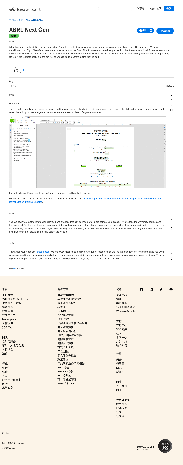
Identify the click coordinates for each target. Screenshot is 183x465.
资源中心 (121, 295)
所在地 (120, 371)
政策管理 (62, 359)
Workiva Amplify (125, 311)
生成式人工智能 (11, 303)
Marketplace (9, 319)
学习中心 (121, 337)
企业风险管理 (65, 315)
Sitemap (21, 443)
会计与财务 (9, 341)
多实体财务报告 (66, 355)
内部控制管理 (65, 339)
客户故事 (121, 303)
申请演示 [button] (165, 30)
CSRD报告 (63, 311)
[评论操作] (171, 110)
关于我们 (121, 385)
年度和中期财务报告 (69, 299)
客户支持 (121, 329)
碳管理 (61, 307)
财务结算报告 (65, 327)
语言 (143, 8)
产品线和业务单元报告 (71, 363)
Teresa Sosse (42, 252)
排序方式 (170, 86)
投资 (5, 375)
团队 (5, 337)
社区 (21, 20)
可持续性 (7, 349)
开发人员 (121, 341)
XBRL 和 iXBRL (66, 383)
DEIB (119, 367)
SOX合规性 (64, 375)
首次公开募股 (65, 347)
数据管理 (7, 311)
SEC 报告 (63, 367)
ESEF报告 (63, 319)
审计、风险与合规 (13, 345)
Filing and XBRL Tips (34, 20)
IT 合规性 (63, 351)
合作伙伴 (7, 323)
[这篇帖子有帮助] (16, 70)
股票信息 (121, 408)
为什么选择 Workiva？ (15, 299)
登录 (15, 268)
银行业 (6, 367)
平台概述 (7, 295)
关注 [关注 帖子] (142, 30)
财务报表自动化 (66, 331)
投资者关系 (123, 400)
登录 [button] (168, 8)
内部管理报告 (65, 343)
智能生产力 (9, 315)
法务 (5, 353)
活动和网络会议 (125, 307)
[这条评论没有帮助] (171, 105)
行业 (5, 363)
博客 (119, 299)
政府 (5, 383)
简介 (119, 359)
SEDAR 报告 (65, 371)
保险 (5, 371)
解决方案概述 (65, 295)
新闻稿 (120, 416)
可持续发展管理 (66, 379)
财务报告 (121, 404)
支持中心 (12, 20)
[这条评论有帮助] (171, 95)
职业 (119, 381)
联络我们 (121, 345)
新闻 (119, 412)
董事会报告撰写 (66, 303)
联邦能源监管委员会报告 (72, 323)
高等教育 (7, 387)
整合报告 (7, 307)
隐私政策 (11, 443)
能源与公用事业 (11, 379)
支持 (119, 321)
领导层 (120, 363)
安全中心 (7, 327)
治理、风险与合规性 (69, 335)
